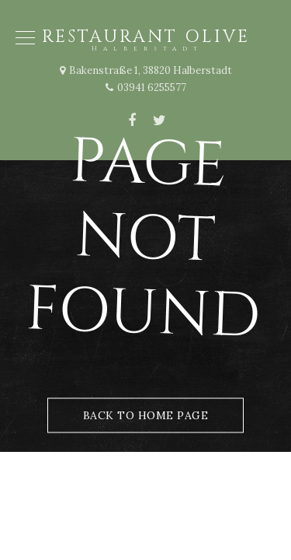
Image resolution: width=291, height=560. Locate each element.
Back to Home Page (146, 415)
